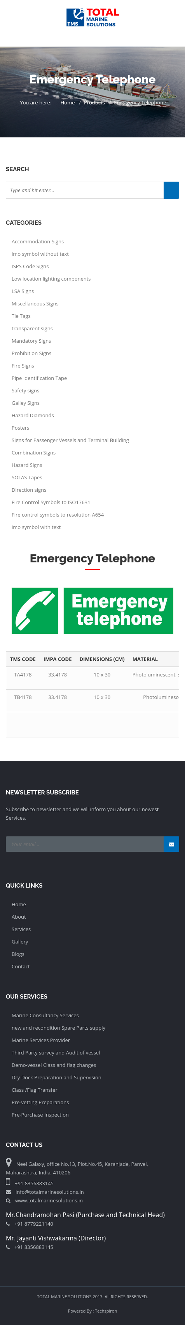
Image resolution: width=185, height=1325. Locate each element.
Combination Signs (34, 452)
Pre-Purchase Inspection (40, 1114)
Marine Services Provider (41, 1040)
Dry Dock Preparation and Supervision (56, 1077)
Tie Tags (21, 315)
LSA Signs (23, 291)
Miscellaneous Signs (35, 303)
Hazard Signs (27, 464)
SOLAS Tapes (27, 477)
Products (94, 102)
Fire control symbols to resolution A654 (58, 514)
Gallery (20, 941)
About (19, 916)
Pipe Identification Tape (39, 378)
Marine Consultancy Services (45, 1015)
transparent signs (32, 328)
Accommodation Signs (38, 241)
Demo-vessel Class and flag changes (54, 1064)
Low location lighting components (51, 278)
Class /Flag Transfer (35, 1089)
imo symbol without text (40, 253)
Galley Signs (26, 402)
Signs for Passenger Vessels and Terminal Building (70, 440)
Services (21, 929)
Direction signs (29, 489)
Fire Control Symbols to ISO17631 (51, 502)
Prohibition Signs (31, 353)
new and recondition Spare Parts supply (58, 1027)
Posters (20, 427)
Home (68, 102)
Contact (21, 966)
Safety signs (25, 390)
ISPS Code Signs (30, 266)
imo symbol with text (36, 527)
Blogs (18, 953)
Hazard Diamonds (33, 415)
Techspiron (106, 1311)
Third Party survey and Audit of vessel (56, 1052)
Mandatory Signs (31, 340)
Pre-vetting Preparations (40, 1102)
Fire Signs (23, 365)
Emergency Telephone (140, 102)
